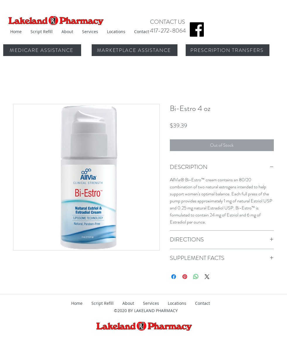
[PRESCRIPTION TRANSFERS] (227, 50)
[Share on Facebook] (173, 276)
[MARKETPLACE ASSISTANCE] (134, 50)
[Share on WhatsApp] (195, 276)
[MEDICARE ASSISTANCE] (42, 50)
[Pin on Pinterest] (184, 276)
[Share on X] (207, 276)
